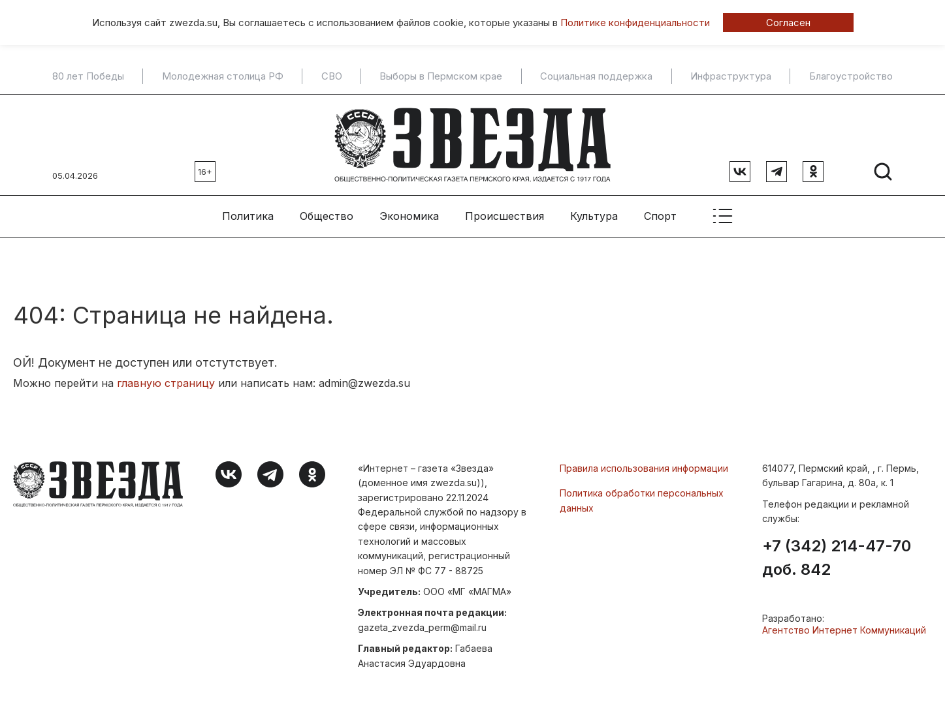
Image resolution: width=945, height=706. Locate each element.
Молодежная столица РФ (222, 76)
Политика (248, 216)
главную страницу (166, 383)
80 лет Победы (88, 76)
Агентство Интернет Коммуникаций (844, 630)
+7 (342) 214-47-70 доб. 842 (836, 558)
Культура (594, 216)
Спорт (660, 216)
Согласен (788, 22)
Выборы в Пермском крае (440, 76)
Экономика (409, 216)
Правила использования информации (644, 468)
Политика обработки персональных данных (642, 500)
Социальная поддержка (596, 76)
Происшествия (504, 216)
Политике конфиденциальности (635, 22)
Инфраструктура (730, 76)
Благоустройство (851, 76)
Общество (326, 216)
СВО (331, 76)
